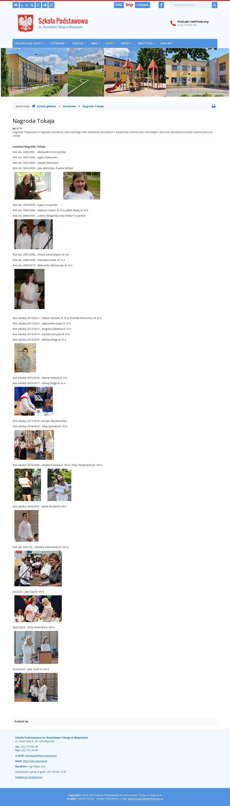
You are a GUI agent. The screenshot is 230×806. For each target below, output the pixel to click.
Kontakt (166, 43)
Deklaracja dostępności (29, 777)
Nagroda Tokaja (93, 106)
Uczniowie (58, 43)
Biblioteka (146, 43)
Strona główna (44, 106)
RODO (119, 5)
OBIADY (127, 43)
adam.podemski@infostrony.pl (145, 798)
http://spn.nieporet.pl (35, 761)
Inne (95, 43)
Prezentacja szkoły (30, 43)
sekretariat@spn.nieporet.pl (41, 755)
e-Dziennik (142, 5)
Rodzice (79, 43)
